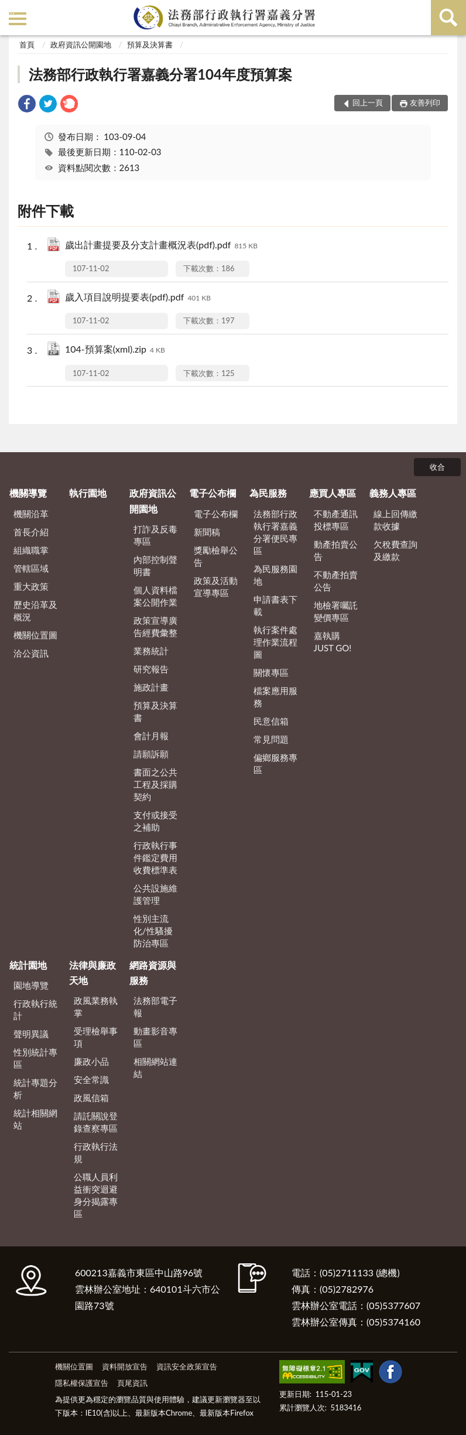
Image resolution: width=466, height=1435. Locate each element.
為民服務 (268, 492)
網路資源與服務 (152, 972)
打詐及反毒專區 (155, 535)
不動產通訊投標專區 (336, 519)
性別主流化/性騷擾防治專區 (153, 930)
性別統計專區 (35, 1058)
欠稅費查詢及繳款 (395, 550)
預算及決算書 (150, 44)
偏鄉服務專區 (275, 763)
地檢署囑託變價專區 (336, 611)
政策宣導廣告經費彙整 (155, 626)
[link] (27, 105)
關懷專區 (271, 672)
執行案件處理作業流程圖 (275, 642)
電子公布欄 (212, 492)
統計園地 (28, 965)
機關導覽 (28, 492)
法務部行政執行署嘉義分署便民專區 (275, 532)
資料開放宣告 (125, 1366)
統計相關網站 (35, 1119)
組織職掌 (31, 550)
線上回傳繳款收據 (395, 519)
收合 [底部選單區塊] (437, 467)
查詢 (448, 17)
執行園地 (88, 492)
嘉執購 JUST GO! (333, 641)
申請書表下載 (275, 605)
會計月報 (151, 735)
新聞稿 (207, 532)
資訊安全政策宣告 (186, 1366)
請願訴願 (151, 754)
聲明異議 (31, 1034)
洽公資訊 (31, 653)
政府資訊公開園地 (80, 44)
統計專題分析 (35, 1088)
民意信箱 (271, 721)
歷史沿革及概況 (35, 610)
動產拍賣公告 (336, 550)
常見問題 (271, 739)
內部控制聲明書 (155, 565)
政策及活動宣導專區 (216, 586)
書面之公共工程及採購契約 (155, 784)
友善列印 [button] (425, 102)
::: (11, 10)
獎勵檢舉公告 (216, 556)
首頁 (27, 44)
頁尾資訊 (132, 1383)
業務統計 (151, 650)
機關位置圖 (35, 635)
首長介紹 (31, 532)
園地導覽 (31, 985)
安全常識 (91, 1079)
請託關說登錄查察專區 (96, 1122)
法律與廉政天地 (92, 972)
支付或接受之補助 (155, 820)
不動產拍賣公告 (336, 580)
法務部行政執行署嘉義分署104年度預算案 (160, 74)
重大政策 (31, 586)
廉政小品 (91, 1061)
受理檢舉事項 (96, 1037)
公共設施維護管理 (155, 894)
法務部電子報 (155, 1006)
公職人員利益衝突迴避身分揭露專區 (96, 1195)
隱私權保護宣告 (81, 1383)
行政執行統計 (35, 1009)
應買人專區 (332, 492)
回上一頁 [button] (367, 102)
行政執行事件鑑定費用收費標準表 (155, 857)
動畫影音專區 (155, 1037)
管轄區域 (31, 568)
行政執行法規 (96, 1152)
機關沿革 (31, 513)
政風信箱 (91, 1097)
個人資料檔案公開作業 (155, 596)
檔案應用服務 (275, 696)
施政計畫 (151, 687)
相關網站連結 (155, 1067)
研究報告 (151, 669)
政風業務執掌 (96, 1006)
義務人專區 (392, 492)
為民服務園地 (275, 574)
